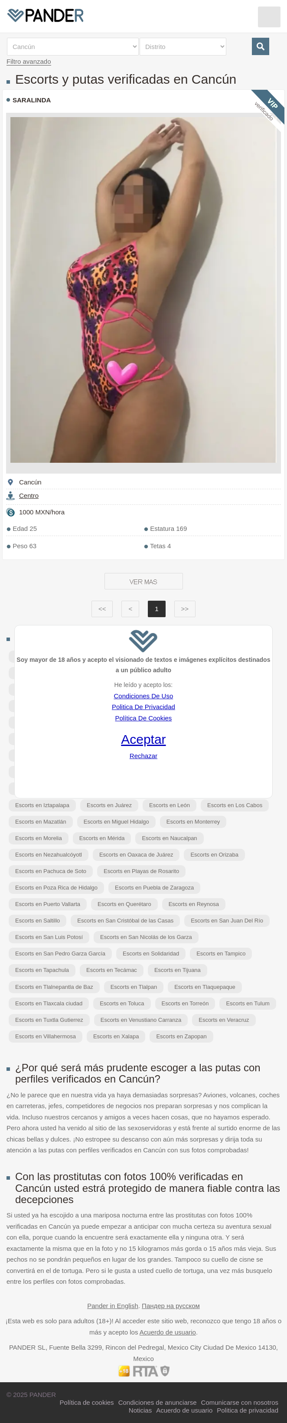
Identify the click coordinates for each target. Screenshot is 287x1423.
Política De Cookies (143, 718)
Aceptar (143, 739)
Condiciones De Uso (143, 696)
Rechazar (143, 755)
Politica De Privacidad (143, 706)
